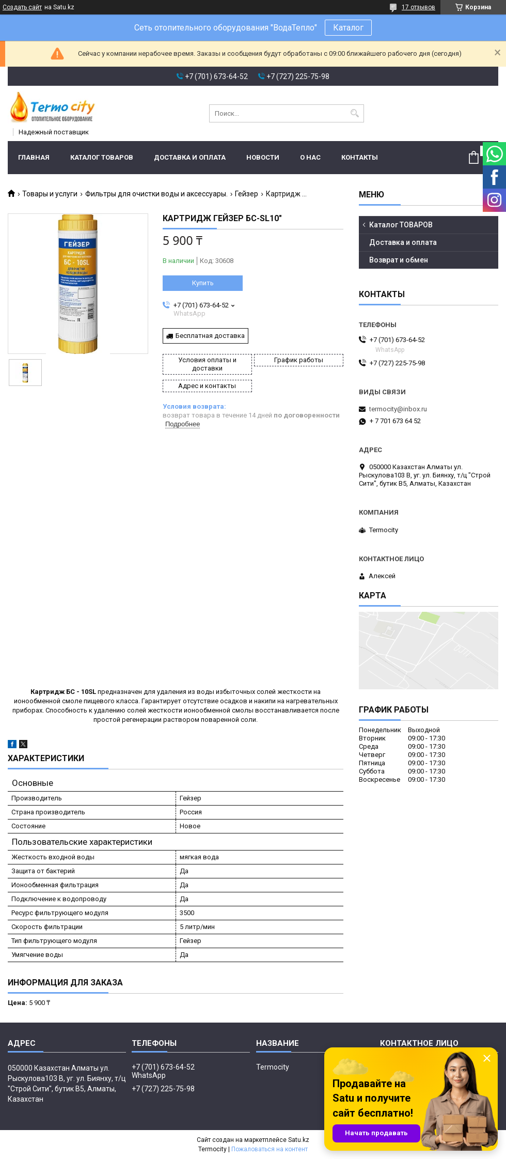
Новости (262, 157)
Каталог (348, 28)
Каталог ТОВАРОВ (101, 157)
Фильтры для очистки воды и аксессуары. (156, 194)
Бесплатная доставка (210, 335)
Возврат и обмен (398, 260)
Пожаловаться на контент (269, 1149)
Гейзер (246, 194)
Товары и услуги (49, 194)
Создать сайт (22, 7)
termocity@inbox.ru (398, 409)
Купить (203, 283)
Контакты (359, 157)
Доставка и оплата (190, 157)
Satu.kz (298, 1139)
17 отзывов (418, 7)
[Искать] (355, 113)
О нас (310, 157)
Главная (34, 157)
